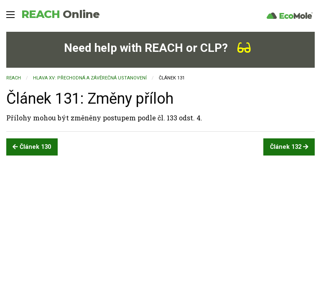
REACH (60, 14)
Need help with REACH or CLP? (157, 48)
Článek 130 (32, 146)
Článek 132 (289, 146)
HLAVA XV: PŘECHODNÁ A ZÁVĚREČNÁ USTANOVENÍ (90, 78)
